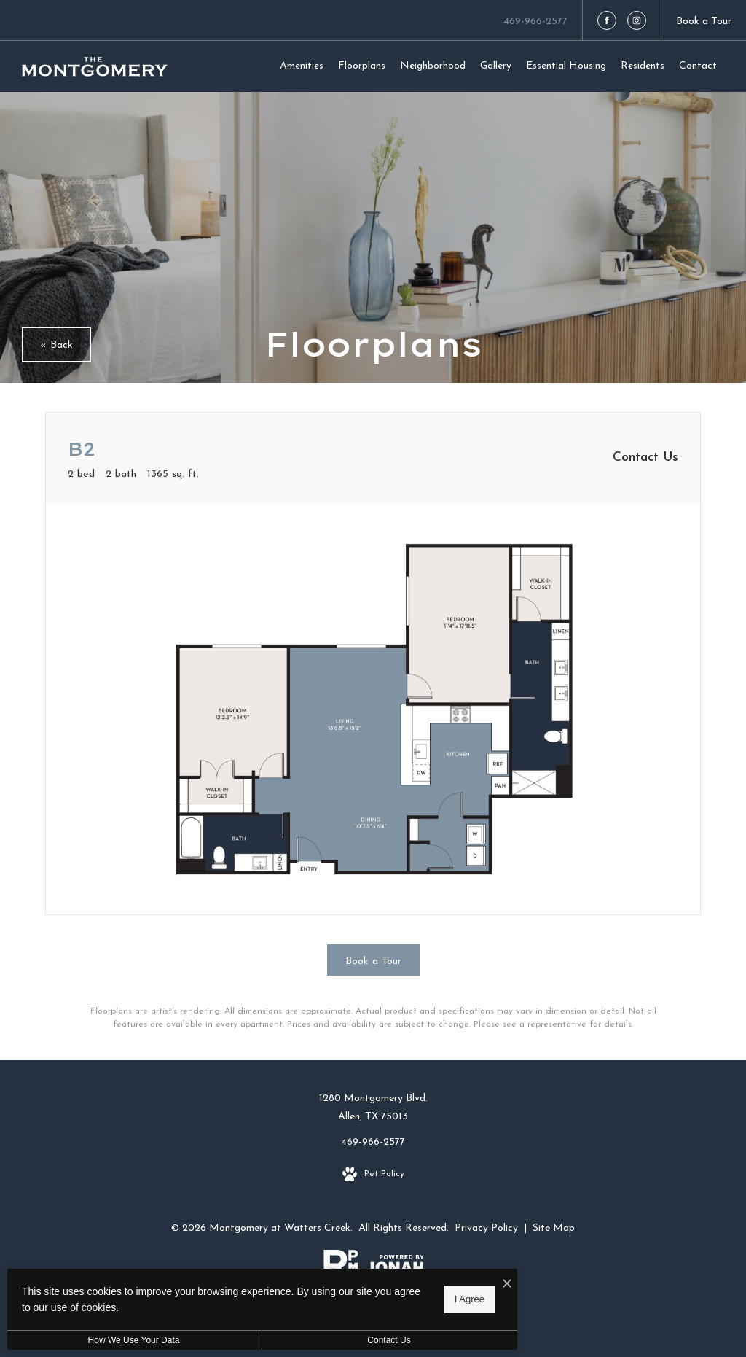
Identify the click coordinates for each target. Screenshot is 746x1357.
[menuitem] (301, 66)
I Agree (469, 1299)
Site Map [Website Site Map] (554, 1228)
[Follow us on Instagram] (636, 20)
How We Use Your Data (134, 1340)
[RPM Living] (341, 1267)
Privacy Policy (486, 1228)
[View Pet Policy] (373, 1175)
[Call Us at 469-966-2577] (535, 20)
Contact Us (388, 1340)
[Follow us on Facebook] (606, 20)
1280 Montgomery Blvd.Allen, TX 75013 (373, 1107)
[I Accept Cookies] (507, 1285)
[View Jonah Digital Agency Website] (395, 1267)
